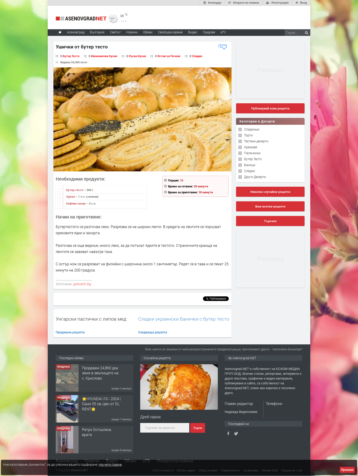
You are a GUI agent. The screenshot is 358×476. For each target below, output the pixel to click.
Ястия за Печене (169, 56)
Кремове (250, 147)
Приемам (347, 469)
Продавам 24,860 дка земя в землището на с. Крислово (100, 372)
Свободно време (170, 32)
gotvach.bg (82, 284)
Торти (248, 135)
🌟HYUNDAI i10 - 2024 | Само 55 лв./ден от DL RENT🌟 (101, 403)
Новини (132, 32)
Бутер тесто (75, 190)
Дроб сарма (150, 416)
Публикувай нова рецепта (270, 108)
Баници (249, 165)
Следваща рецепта (152, 332)
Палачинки (252, 153)
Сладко (249, 171)
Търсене (270, 221)
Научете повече (110, 464)
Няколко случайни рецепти (270, 192)
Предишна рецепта (70, 332)
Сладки (197, 56)
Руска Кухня (137, 56)
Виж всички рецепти (270, 206)
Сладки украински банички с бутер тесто (183, 319)
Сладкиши (251, 129)
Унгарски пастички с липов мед (91, 319)
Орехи (70, 196)
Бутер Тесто (71, 56)
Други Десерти (255, 177)
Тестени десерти (256, 141)
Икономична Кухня (104, 56)
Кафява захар (76, 203)
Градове (209, 32)
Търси (197, 428)
